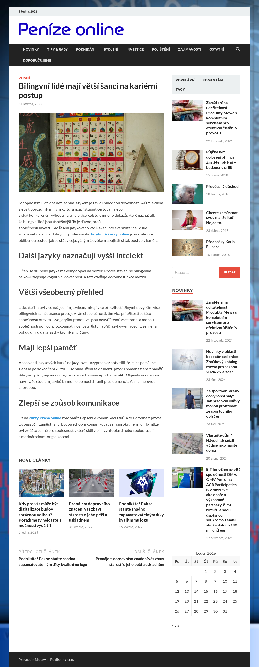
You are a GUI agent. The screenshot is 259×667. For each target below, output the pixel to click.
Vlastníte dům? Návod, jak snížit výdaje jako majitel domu (222, 442)
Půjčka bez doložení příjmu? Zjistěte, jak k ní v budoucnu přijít (221, 159)
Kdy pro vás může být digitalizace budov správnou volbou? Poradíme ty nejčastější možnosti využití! (41, 514)
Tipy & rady (57, 49)
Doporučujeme (37, 60)
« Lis (175, 625)
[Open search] (237, 49)
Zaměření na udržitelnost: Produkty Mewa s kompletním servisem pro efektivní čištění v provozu (221, 117)
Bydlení (111, 49)
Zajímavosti (189, 49)
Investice (135, 49)
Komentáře (213, 80)
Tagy (180, 89)
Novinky (31, 49)
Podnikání (85, 49)
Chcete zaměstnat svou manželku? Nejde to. (222, 217)
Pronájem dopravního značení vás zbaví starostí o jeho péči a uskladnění (89, 511)
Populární (185, 80)
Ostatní (216, 49)
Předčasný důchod (222, 186)
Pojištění (161, 49)
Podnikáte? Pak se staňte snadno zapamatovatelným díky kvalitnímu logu (141, 511)
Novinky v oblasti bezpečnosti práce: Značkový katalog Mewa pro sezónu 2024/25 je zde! (222, 361)
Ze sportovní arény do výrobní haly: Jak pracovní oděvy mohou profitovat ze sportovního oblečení (223, 403)
